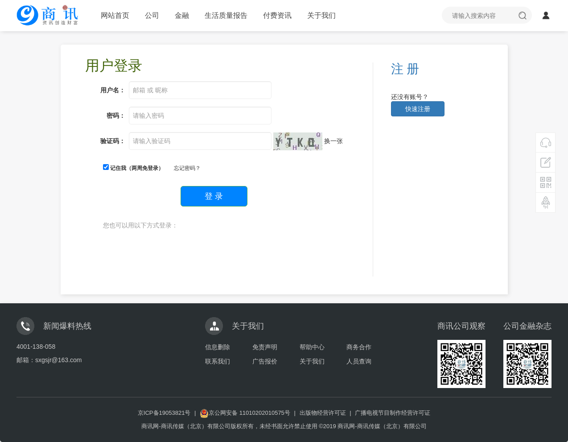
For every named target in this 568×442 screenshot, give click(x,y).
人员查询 (358, 361)
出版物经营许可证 (323, 412)
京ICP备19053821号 (164, 412)
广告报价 (264, 361)
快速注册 (417, 108)
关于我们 (321, 15)
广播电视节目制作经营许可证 (392, 412)
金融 (182, 15)
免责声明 (264, 347)
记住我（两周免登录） (133, 167)
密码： (116, 115)
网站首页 (115, 15)
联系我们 (217, 361)
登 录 (214, 196)
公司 (152, 15)
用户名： (112, 90)
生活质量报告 (226, 15)
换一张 (333, 141)
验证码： (112, 141)
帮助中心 (312, 347)
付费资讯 (277, 15)
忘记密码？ (187, 168)
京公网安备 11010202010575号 (245, 412)
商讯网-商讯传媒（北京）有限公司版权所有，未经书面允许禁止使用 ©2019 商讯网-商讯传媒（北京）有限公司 (283, 426)
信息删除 (217, 347)
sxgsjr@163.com (58, 360)
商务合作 (358, 347)
